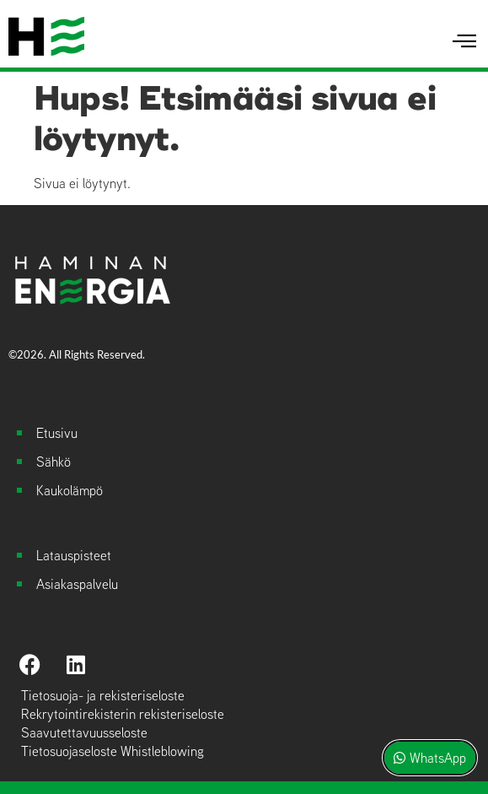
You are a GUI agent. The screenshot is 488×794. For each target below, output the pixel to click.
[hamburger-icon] (465, 41)
